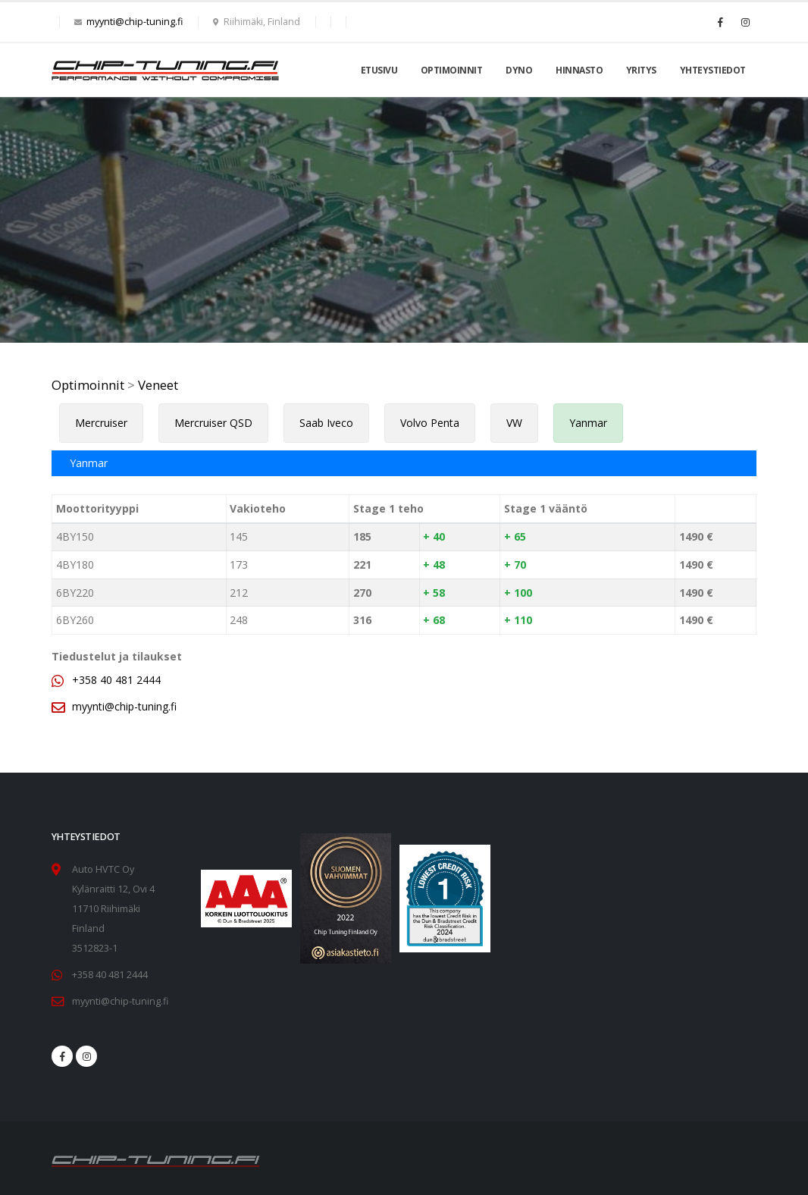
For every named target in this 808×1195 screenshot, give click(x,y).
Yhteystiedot (713, 70)
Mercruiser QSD (213, 423)
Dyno (519, 70)
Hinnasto (579, 70)
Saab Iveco (326, 423)
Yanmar (588, 423)
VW (514, 423)
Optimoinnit (452, 70)
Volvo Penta (429, 423)
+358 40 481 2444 (116, 680)
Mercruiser (101, 423)
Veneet (158, 385)
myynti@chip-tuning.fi (134, 21)
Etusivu (379, 70)
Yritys (641, 70)
